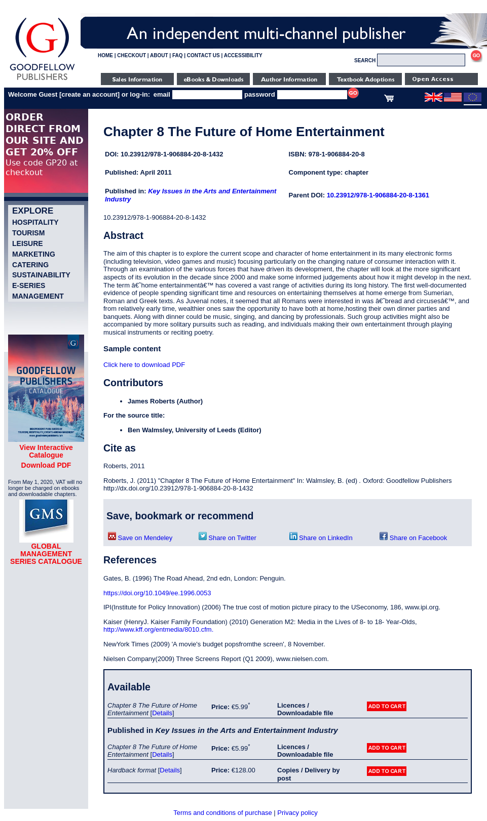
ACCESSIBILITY (243, 55)
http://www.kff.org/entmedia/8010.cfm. (158, 629)
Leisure (27, 243)
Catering (30, 265)
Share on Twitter (227, 538)
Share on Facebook (413, 538)
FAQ (177, 55)
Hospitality (35, 222)
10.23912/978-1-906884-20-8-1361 (378, 195)
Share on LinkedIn (321, 538)
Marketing (33, 254)
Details (162, 713)
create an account (89, 94)
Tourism (28, 233)
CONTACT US (203, 55)
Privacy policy (297, 812)
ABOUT (159, 55)
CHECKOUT (131, 55)
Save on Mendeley (140, 538)
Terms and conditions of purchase (222, 812)
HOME (105, 55)
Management (38, 296)
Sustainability (41, 275)
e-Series (28, 285)
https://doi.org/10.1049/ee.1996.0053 (157, 593)
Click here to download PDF (144, 364)
